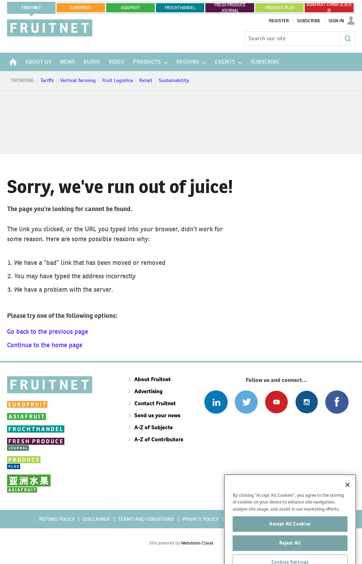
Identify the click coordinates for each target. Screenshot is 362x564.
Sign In (336, 20)
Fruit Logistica (117, 80)
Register (279, 20)
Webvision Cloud (197, 543)
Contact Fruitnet (155, 403)
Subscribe (308, 20)
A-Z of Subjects (153, 427)
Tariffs (47, 80)
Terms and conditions (146, 519)
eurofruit (81, 8)
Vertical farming (78, 80)
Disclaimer (96, 519)
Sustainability (174, 80)
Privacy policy (200, 519)
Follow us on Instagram (306, 401)
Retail (145, 80)
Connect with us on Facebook (336, 401)
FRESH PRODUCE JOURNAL (230, 7)
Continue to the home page (44, 345)
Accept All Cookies (290, 535)
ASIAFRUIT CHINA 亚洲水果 (329, 7)
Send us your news (157, 415)
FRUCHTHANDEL (180, 8)
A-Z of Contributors (158, 439)
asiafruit (130, 8)
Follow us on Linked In (215, 401)
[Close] (347, 496)
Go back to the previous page (47, 331)
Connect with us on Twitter (246, 401)
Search (348, 38)
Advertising (148, 391)
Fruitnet (31, 8)
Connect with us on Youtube (276, 401)
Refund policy (57, 519)
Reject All (290, 554)
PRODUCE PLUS (279, 8)
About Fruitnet (152, 379)
